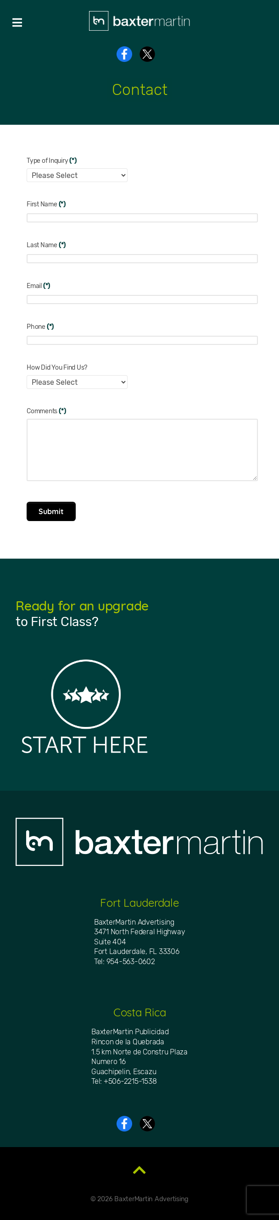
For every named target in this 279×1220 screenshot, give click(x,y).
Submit (51, 511)
